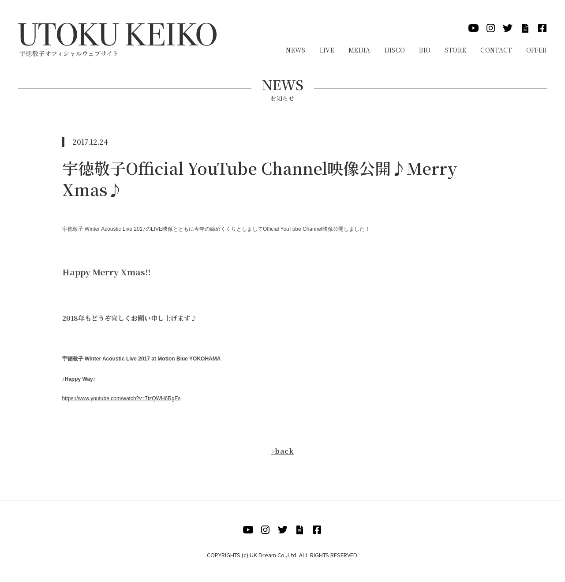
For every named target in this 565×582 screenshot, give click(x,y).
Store (456, 49)
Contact (496, 49)
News (295, 49)
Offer (536, 49)
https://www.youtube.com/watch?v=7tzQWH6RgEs (121, 398)
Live (327, 49)
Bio (424, 49)
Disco (395, 49)
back (282, 451)
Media (359, 49)
